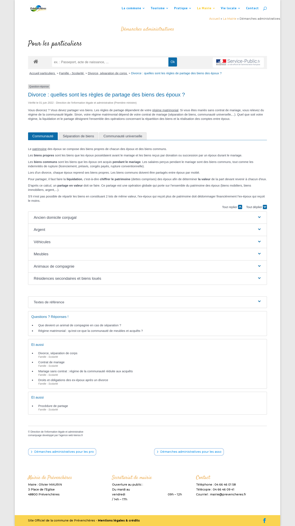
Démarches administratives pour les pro (64, 452)
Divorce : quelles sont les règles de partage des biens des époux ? (176, 73)
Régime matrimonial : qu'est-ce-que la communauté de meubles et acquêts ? (90, 330)
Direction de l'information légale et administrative (57, 431)
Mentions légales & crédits (119, 520)
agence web (66, 435)
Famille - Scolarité (72, 73)
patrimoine (39, 149)
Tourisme (158, 8)
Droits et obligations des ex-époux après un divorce (73, 380)
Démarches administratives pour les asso (190, 452)
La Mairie (204, 8)
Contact (252, 8)
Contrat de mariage (51, 362)
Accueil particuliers (42, 73)
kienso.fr (78, 435)
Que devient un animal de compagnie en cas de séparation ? (79, 325)
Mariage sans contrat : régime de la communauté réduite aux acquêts (85, 371)
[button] (147, 218)
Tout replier (232, 207)
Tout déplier (256, 207)
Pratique (181, 8)
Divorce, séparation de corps (108, 73)
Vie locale (229, 8)
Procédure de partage (53, 406)
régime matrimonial (165, 110)
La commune (131, 8)
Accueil (214, 19)
